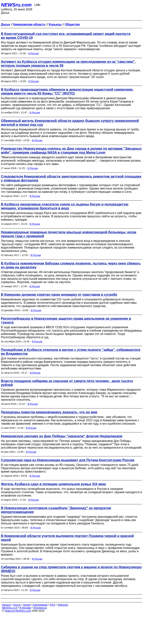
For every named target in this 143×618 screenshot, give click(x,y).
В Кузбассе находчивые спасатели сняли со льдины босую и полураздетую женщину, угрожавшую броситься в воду (64, 206)
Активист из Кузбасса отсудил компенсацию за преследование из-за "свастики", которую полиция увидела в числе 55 (68, 63)
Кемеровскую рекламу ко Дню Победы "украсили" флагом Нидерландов (61, 436)
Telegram (63, 604)
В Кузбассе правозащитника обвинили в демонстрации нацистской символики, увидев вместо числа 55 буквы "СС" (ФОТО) (67, 91)
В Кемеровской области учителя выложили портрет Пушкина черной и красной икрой (67, 538)
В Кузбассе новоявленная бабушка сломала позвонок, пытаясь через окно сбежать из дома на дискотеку (71, 265)
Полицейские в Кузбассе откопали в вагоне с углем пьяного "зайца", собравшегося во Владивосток (70, 352)
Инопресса (40, 607)
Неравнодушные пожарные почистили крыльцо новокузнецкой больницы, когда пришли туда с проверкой (68, 234)
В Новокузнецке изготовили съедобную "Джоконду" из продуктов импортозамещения (56, 510)
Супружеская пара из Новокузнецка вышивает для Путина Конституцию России (67, 460)
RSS (52, 604)
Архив (26, 604)
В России (33, 53)
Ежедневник (40, 604)
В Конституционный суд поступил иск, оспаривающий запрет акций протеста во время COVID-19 (65, 36)
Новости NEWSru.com (17, 610)
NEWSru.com (16, 5)
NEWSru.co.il (9, 607)
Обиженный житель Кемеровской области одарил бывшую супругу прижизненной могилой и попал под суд (70, 122)
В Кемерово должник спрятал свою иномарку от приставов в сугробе (59, 294)
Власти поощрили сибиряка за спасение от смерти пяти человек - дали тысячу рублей (67, 383)
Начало (6, 604)
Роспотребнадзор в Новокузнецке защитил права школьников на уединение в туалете (66, 320)
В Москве (25, 607)
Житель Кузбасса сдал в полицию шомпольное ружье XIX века (53, 484)
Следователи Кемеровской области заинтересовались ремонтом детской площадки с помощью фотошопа (71, 178)
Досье (17, 604)
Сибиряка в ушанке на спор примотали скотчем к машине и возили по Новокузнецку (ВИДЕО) (71, 569)
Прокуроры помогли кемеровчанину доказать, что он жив (49, 412)
